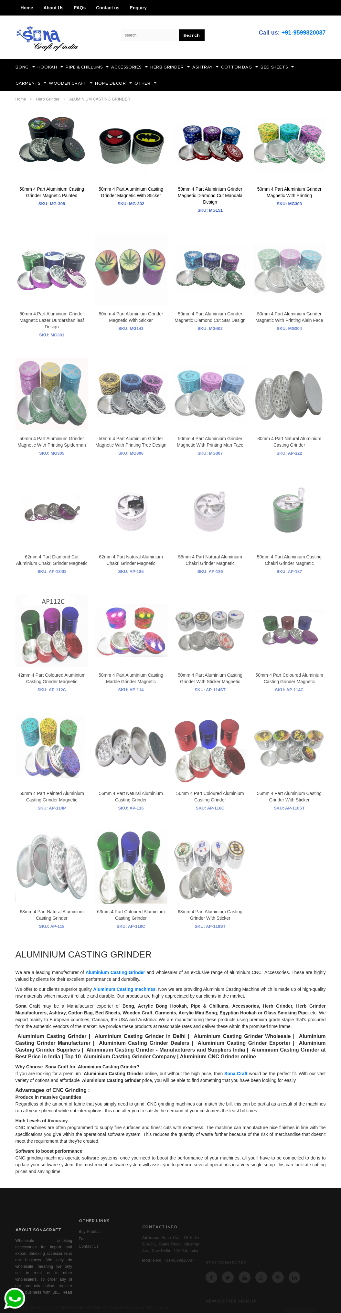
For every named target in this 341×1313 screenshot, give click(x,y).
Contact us (107, 7)
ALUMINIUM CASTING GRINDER (99, 99)
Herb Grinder (48, 99)
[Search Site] (150, 35)
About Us (53, 7)
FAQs (80, 7)
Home (27, 7)
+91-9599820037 (304, 32)
